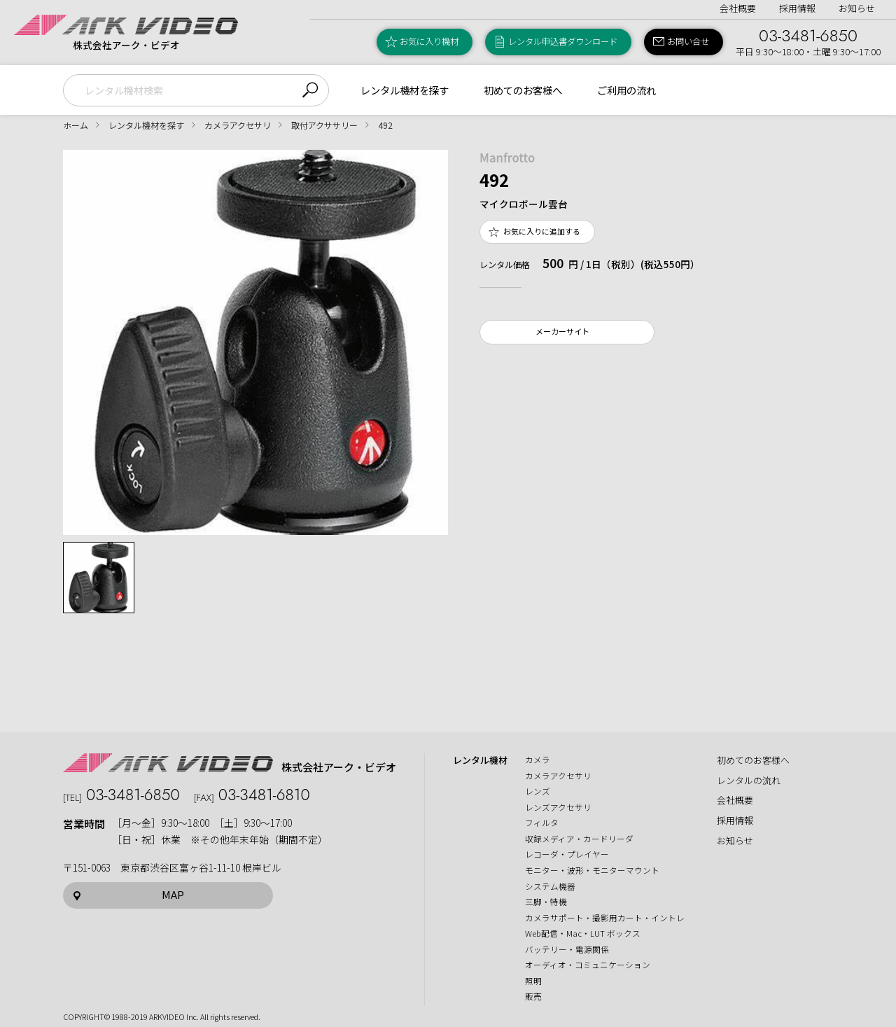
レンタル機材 (480, 760)
